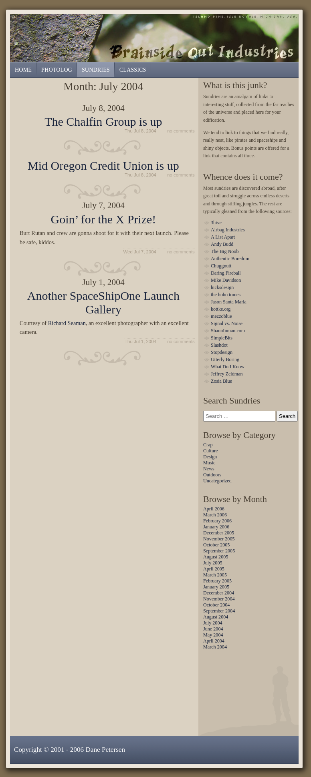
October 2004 (216, 605)
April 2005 (213, 569)
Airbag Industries (228, 230)
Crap (208, 445)
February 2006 (217, 521)
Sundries (156, 38)
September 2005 (219, 551)
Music (209, 463)
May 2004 (213, 635)
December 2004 (218, 593)
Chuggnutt (221, 266)
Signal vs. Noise (226, 323)
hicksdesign (222, 287)
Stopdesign (221, 352)
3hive (216, 222)
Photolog (56, 69)
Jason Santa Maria (228, 302)
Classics (132, 69)
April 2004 (213, 641)
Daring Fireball (226, 273)
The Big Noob (224, 251)
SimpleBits (221, 338)
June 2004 (213, 629)
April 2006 (213, 509)
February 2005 (217, 581)
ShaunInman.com (228, 330)
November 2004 (219, 599)
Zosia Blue (221, 381)
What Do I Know (227, 366)
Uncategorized (217, 481)
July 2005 (212, 563)
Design (210, 457)
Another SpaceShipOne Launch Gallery (103, 302)
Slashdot (219, 345)
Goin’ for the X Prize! (103, 219)
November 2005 (219, 539)
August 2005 (215, 557)
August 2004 (215, 617)
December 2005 (218, 533)
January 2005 (216, 587)
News (208, 469)
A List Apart (223, 237)
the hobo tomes (225, 294)
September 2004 (219, 611)
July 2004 (212, 623)
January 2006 (216, 527)
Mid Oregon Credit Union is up (103, 165)
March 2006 (215, 515)
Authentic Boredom (230, 258)
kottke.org (220, 309)
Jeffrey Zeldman (227, 374)
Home (23, 69)
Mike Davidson (226, 280)
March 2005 (215, 575)
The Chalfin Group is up (103, 121)
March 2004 (215, 647)
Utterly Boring (225, 359)
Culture (210, 451)
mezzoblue (221, 316)
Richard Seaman (67, 323)
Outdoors (212, 475)
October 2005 (216, 545)
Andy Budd (222, 244)
